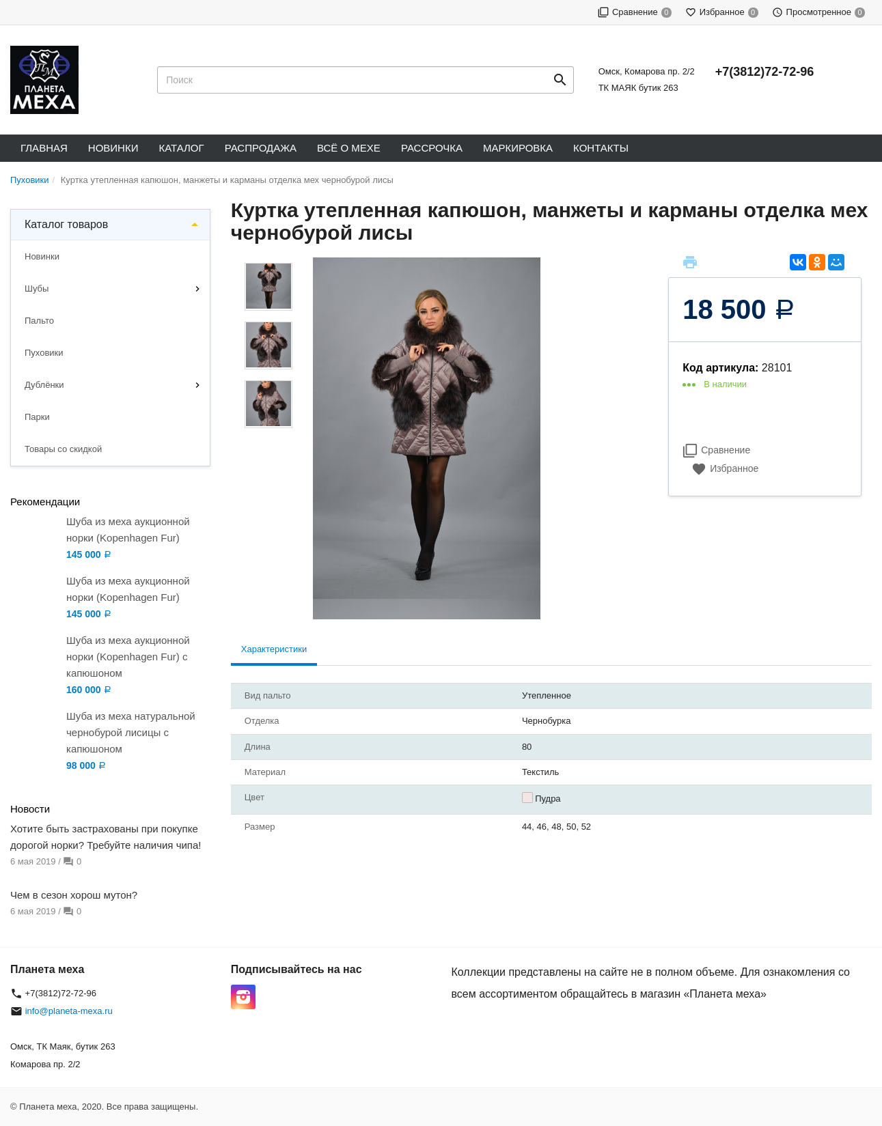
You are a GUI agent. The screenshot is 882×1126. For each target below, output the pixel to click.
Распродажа (261, 148)
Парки (37, 417)
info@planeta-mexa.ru (69, 1011)
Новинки (113, 148)
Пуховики (44, 353)
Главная (44, 148)
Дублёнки (44, 385)
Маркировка (518, 148)
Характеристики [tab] (274, 649)
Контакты (601, 148)
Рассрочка (432, 148)
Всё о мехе (349, 148)
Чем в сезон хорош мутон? (73, 895)
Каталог (181, 148)
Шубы (37, 288)
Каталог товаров (66, 224)
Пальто (39, 320)
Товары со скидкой (63, 449)
